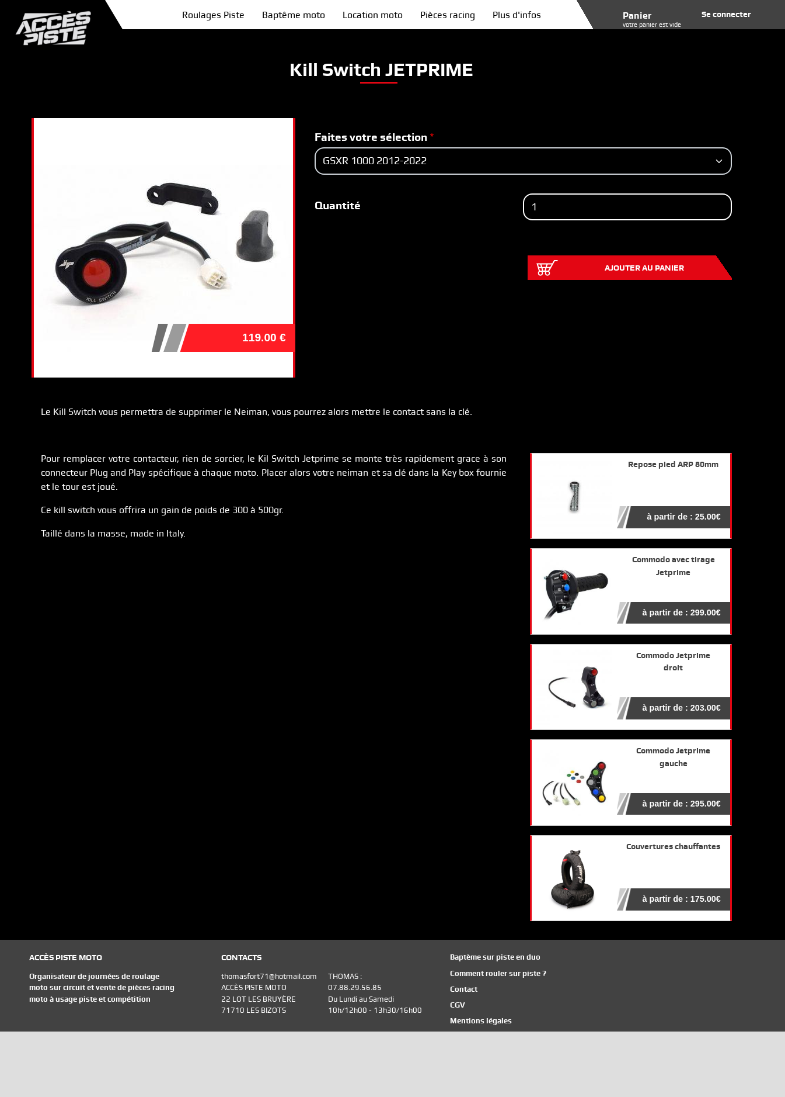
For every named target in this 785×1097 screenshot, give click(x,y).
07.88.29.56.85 (355, 987)
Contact (463, 989)
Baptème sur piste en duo (495, 957)
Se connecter (726, 14)
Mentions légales (481, 1020)
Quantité (338, 205)
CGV (457, 1005)
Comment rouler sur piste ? (498, 973)
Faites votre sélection (371, 137)
